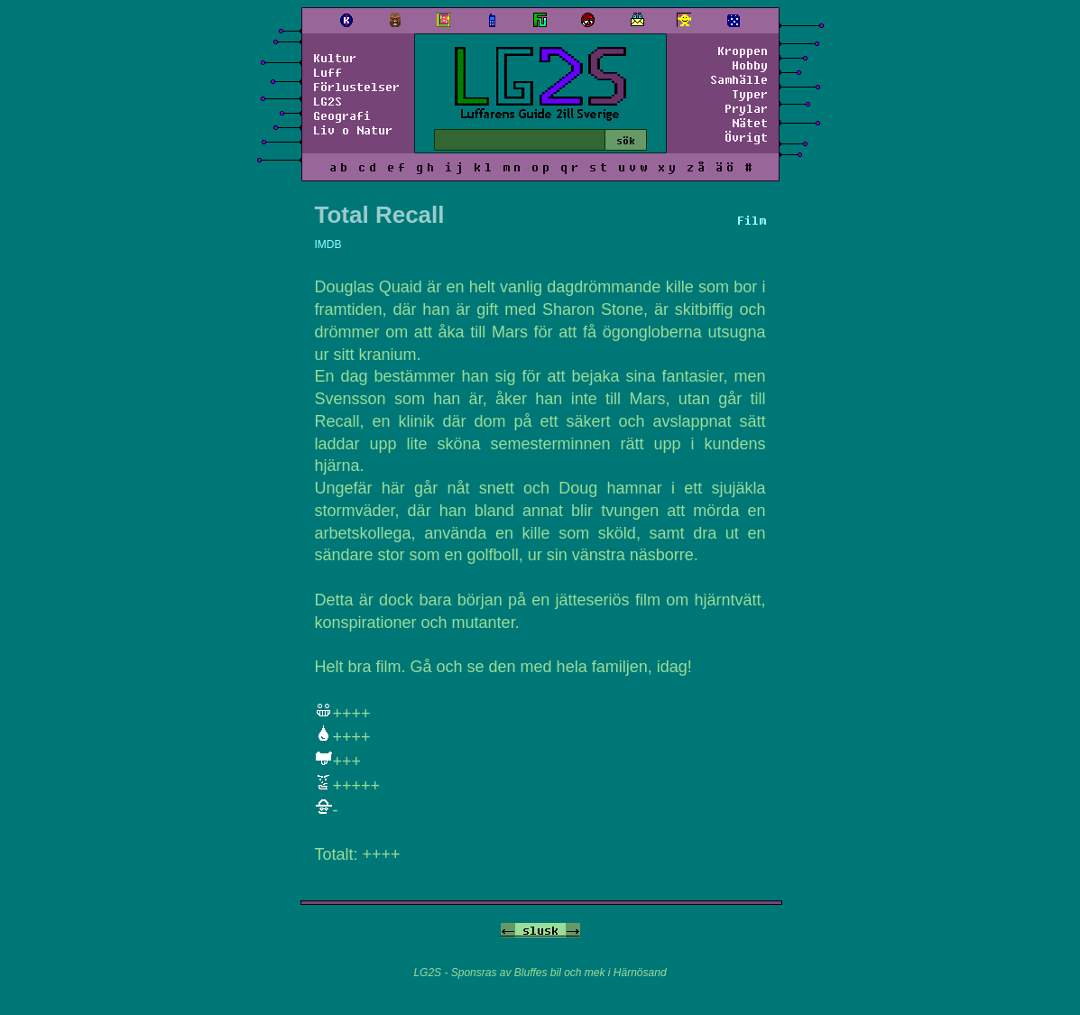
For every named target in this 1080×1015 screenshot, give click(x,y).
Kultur (334, 58)
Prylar (746, 108)
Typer (750, 94)
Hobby (750, 65)
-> (573, 930)
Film (751, 220)
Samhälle (739, 79)
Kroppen (742, 50)
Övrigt (746, 137)
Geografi (342, 115)
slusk (540, 930)
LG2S (327, 101)
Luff (327, 72)
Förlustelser (356, 86)
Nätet (750, 122)
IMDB (328, 244)
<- (508, 930)
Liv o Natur (352, 130)
